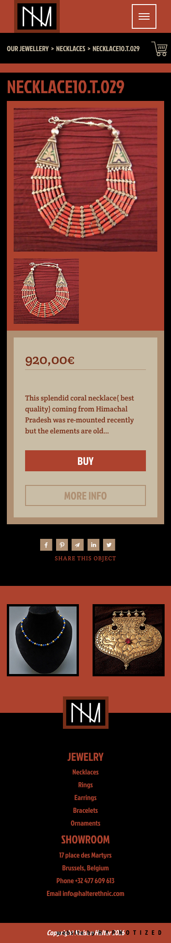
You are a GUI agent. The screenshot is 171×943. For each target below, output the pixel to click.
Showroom (85, 839)
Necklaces (86, 772)
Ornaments (85, 823)
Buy (85, 461)
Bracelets (85, 811)
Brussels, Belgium (85, 868)
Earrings (85, 798)
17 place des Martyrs (85, 855)
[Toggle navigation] (144, 16)
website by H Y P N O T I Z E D (110, 932)
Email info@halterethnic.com (85, 894)
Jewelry (85, 756)
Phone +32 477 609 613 (85, 881)
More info (85, 495)
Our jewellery (28, 49)
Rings (85, 785)
